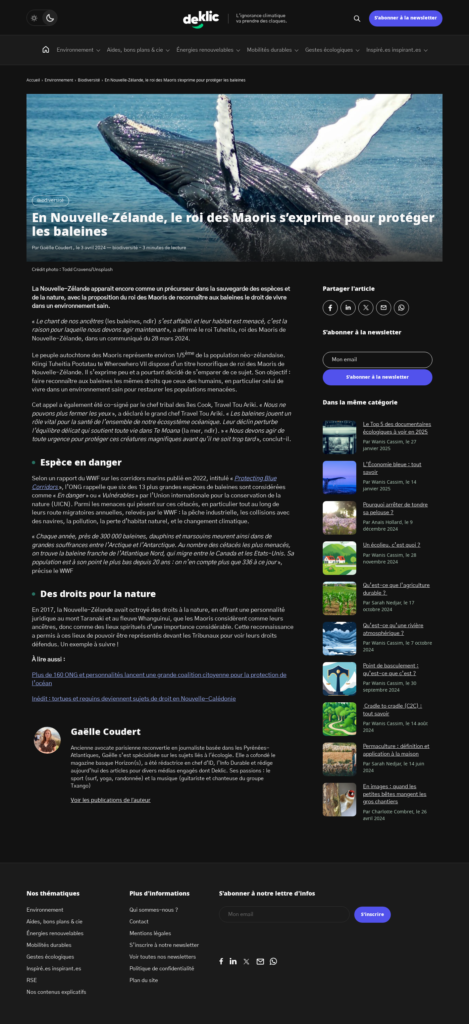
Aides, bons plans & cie (135, 50)
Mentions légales (150, 933)
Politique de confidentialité (161, 968)
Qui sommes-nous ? (153, 910)
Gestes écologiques (329, 50)
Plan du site (143, 980)
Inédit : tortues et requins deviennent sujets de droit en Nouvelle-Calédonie (134, 699)
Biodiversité (50, 200)
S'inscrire (372, 914)
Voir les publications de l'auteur (111, 800)
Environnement (75, 50)
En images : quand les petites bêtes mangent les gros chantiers (394, 794)
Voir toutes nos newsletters (162, 957)
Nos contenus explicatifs (56, 992)
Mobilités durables (269, 50)
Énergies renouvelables (204, 50)
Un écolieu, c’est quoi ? (391, 545)
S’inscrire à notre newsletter (164, 945)
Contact (139, 921)
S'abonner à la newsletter (377, 377)
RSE (32, 980)
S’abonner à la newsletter (405, 18)
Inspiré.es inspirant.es (393, 50)
